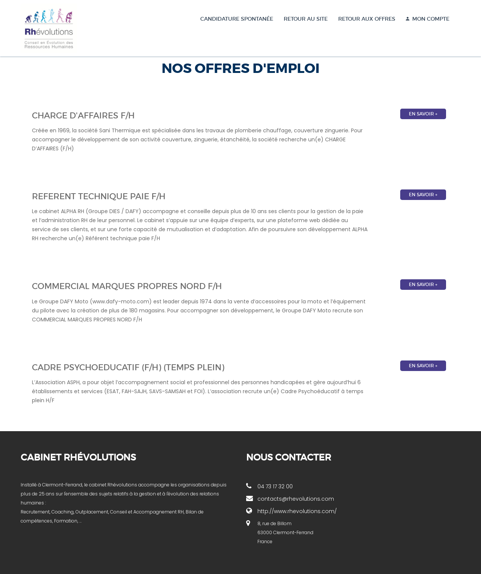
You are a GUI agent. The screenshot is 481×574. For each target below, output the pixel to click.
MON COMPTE (427, 18)
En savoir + (423, 114)
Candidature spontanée (236, 18)
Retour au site (306, 18)
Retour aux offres (366, 18)
